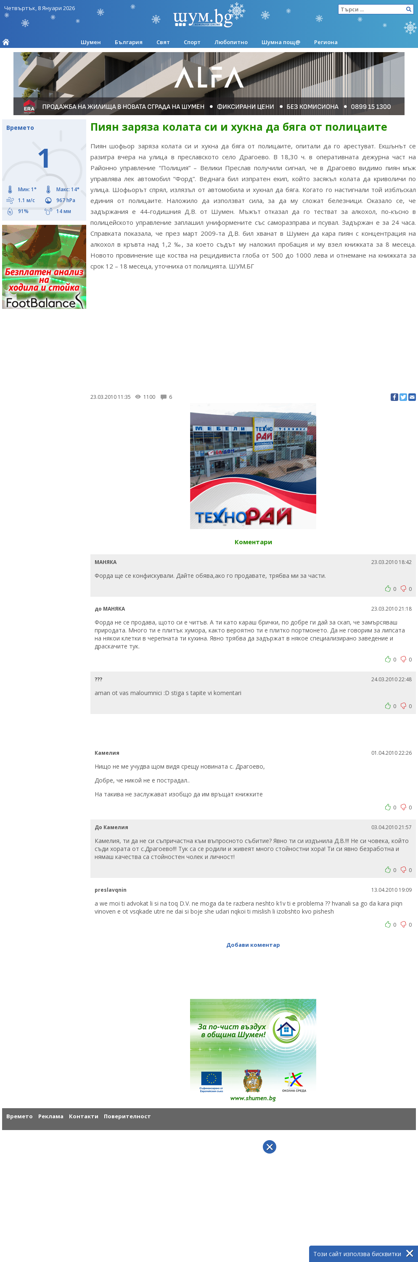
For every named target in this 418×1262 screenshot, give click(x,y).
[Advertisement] (253, 330)
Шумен (91, 42)
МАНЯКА (105, 562)
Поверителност (127, 1116)
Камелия (107, 752)
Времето (19, 1116)
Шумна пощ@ (281, 42)
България (129, 42)
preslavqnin (111, 889)
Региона (326, 42)
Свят (163, 42)
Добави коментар (253, 944)
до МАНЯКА (110, 608)
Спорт (192, 42)
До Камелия (111, 827)
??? (98, 679)
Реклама (50, 1116)
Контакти (83, 1116)
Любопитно (231, 42)
